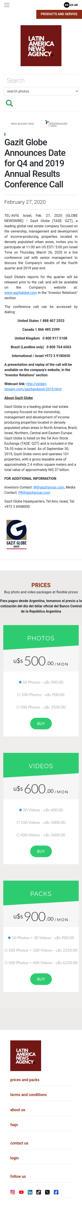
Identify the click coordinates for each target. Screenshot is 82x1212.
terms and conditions (28, 1095)
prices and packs (24, 1080)
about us (17, 1110)
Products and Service (59, 14)
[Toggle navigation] (7, 5)
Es (71, 5)
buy (41, 723)
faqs (14, 1125)
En (66, 5)
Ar (76, 5)
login (14, 1158)
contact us (19, 1143)
